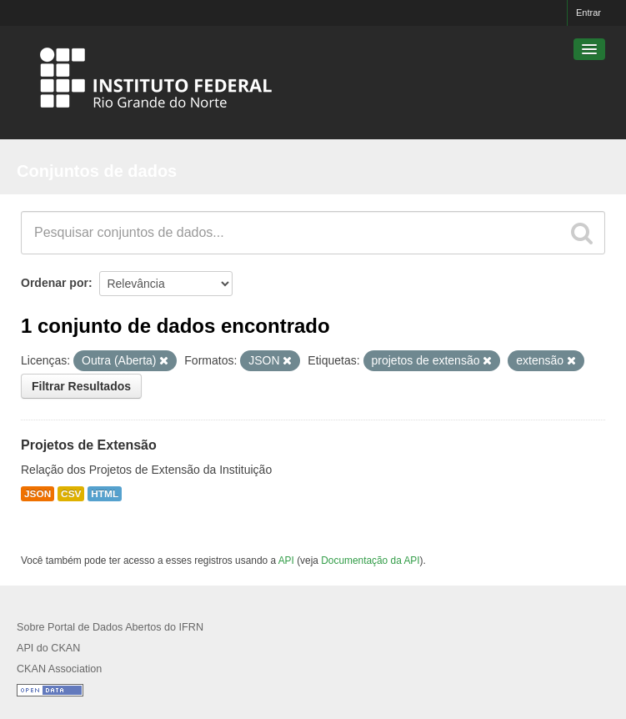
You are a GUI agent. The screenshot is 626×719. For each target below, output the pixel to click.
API (286, 560)
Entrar (588, 13)
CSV (71, 494)
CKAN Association (59, 669)
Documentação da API (370, 560)
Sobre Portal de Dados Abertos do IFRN (110, 627)
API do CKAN (48, 648)
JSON (37, 494)
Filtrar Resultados (81, 386)
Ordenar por (54, 282)
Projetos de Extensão (89, 445)
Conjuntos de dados (97, 171)
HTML (104, 494)
